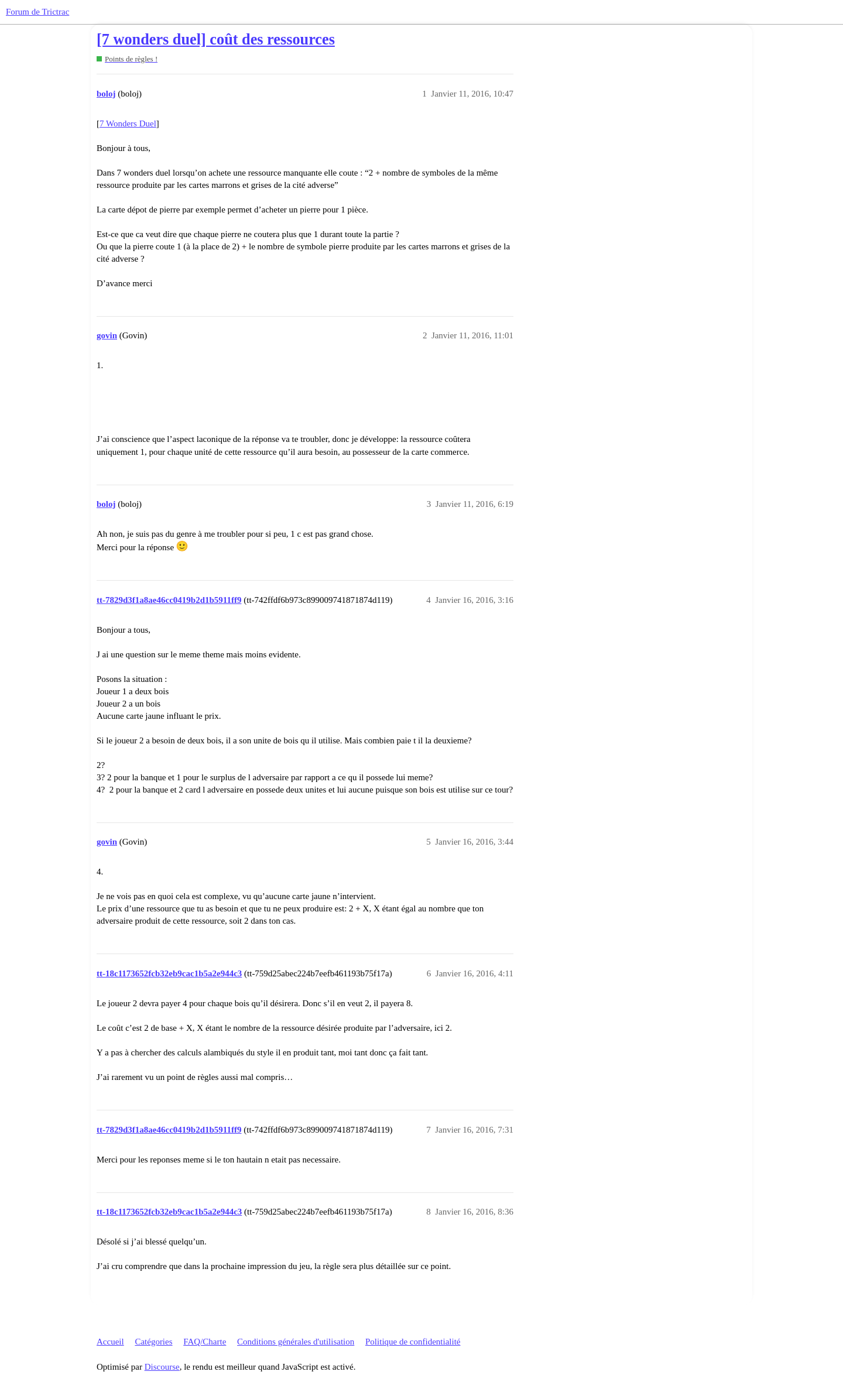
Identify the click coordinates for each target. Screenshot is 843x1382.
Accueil (110, 1341)
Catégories (153, 1341)
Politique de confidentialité (412, 1341)
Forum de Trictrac (37, 11)
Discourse (162, 1366)
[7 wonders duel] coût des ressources (216, 39)
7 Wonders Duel (128, 123)
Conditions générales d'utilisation (295, 1341)
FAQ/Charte (204, 1341)
